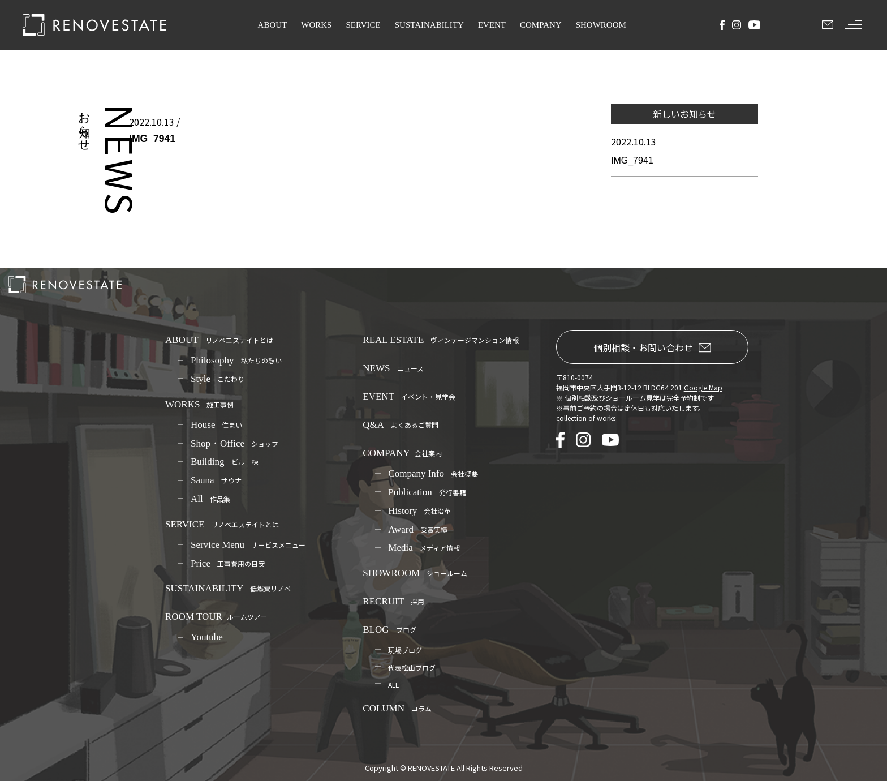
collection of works (585, 418)
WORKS (316, 24)
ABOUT (272, 24)
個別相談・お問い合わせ (652, 347)
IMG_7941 (632, 160)
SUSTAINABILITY (429, 24)
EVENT (492, 24)
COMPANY (541, 24)
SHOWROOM (601, 24)
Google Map (703, 387)
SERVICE (363, 24)
